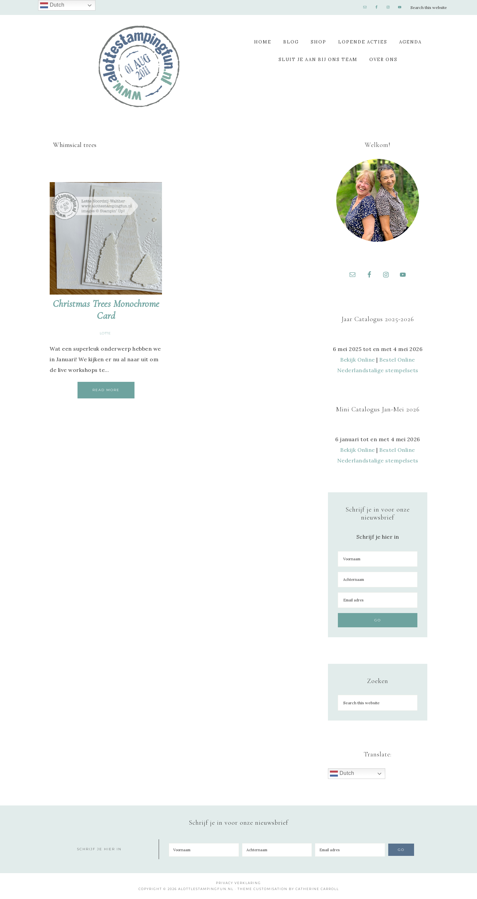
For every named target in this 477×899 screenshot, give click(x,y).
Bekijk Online (357, 360)
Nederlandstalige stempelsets (377, 370)
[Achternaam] (377, 580)
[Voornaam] (377, 559)
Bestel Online (397, 360)
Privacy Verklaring (238, 883)
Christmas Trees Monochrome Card (106, 310)
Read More (106, 390)
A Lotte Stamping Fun (139, 66)
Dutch (342, 774)
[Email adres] (377, 600)
